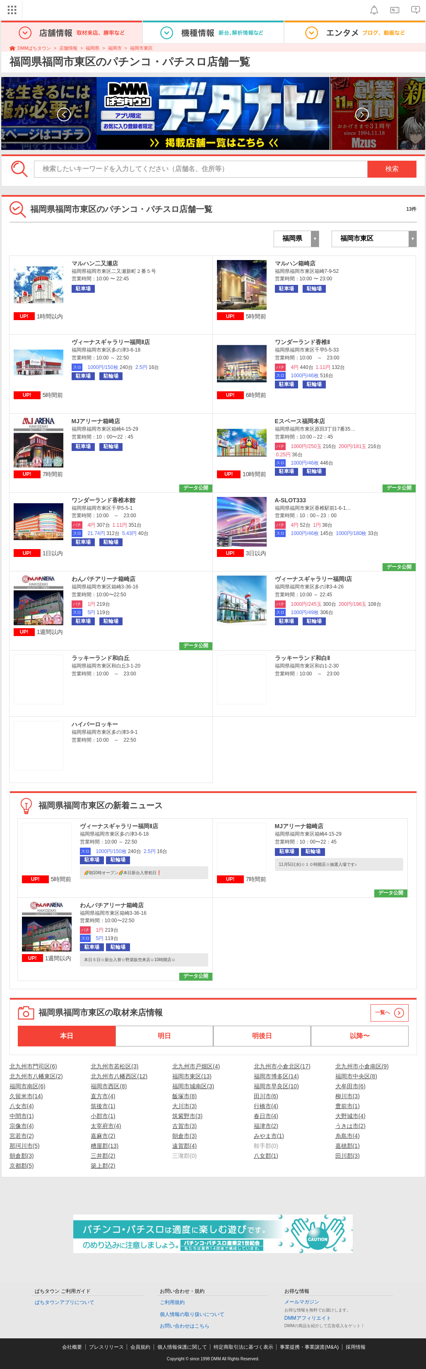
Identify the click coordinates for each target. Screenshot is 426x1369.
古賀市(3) (184, 1126)
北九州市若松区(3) (114, 1066)
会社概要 (72, 1347)
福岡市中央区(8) (356, 1076)
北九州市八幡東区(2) (36, 1076)
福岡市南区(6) (28, 1086)
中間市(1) (22, 1116)
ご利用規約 (172, 1302)
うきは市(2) (350, 1126)
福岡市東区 (141, 48)
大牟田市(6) (350, 1086)
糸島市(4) (347, 1136)
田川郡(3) (347, 1156)
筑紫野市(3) (187, 1116)
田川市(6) (266, 1096)
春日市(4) (266, 1116)
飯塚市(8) (184, 1096)
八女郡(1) (266, 1156)
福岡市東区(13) (192, 1076)
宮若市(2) (22, 1136)
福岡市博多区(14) (276, 1076)
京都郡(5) (22, 1166)
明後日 (262, 1035)
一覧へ (382, 1012)
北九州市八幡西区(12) (119, 1076)
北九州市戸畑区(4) (196, 1066)
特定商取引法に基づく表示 (243, 1347)
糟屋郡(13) (104, 1146)
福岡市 (115, 48)
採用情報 (356, 1347)
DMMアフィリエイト (307, 1318)
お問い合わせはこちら (184, 1326)
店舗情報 (68, 48)
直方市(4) (103, 1096)
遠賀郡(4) (184, 1146)
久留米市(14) (26, 1096)
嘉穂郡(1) (347, 1146)
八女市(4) (22, 1106)
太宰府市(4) (106, 1126)
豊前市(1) (347, 1106)
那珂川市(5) (25, 1146)
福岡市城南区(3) (193, 1086)
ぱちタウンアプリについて (64, 1302)
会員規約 (140, 1347)
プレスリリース (106, 1347)
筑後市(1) (103, 1106)
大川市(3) (184, 1106)
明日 (164, 1035)
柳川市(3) (347, 1096)
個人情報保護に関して (182, 1347)
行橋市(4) (266, 1106)
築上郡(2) (103, 1166)
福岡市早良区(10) (276, 1086)
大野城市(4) (350, 1116)
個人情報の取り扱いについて (192, 1314)
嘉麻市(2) (103, 1136)
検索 (392, 168)
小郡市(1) (103, 1116)
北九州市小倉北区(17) (282, 1066)
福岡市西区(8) (109, 1086)
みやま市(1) (269, 1136)
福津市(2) (266, 1126)
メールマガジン (301, 1302)
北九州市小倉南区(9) (362, 1066)
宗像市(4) (22, 1126)
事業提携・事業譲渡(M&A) (309, 1347)
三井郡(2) (103, 1156)
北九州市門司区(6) (33, 1066)
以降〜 (360, 1035)
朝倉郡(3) (22, 1156)
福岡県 (92, 48)
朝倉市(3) (184, 1136)
